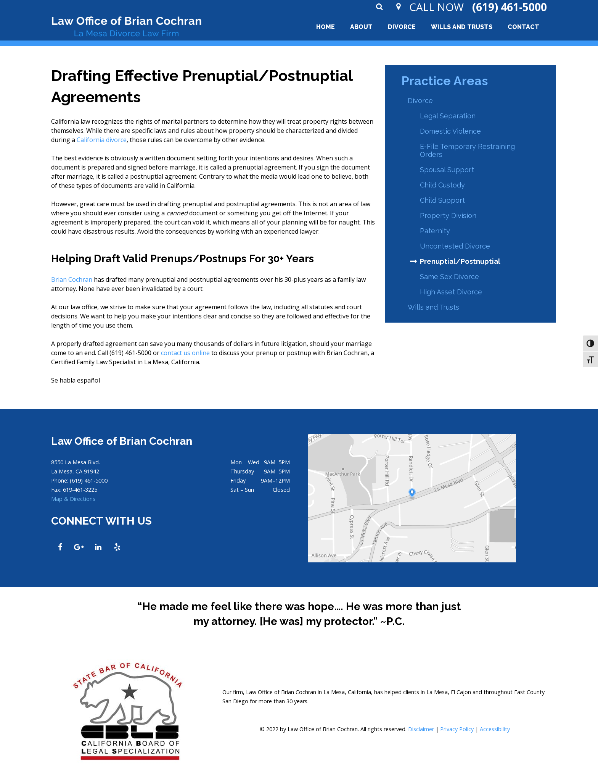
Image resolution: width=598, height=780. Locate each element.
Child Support (442, 200)
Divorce (420, 101)
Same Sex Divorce (449, 277)
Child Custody (442, 185)
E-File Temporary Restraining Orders (467, 150)
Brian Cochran (71, 279)
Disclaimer (421, 729)
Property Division (448, 216)
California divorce (102, 140)
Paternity (435, 231)
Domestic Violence (450, 131)
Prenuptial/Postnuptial (460, 261)
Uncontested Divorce (455, 246)
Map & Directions (73, 498)
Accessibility (495, 729)
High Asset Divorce (451, 292)
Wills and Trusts (433, 307)
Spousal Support (447, 170)
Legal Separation (448, 116)
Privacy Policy (457, 729)
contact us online (185, 353)
